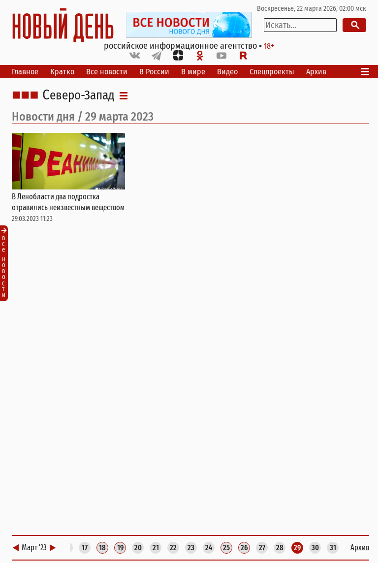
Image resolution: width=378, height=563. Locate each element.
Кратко (62, 71)
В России (154, 71)
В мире (193, 71)
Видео (227, 71)
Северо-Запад (78, 95)
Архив (316, 71)
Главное (25, 71)
